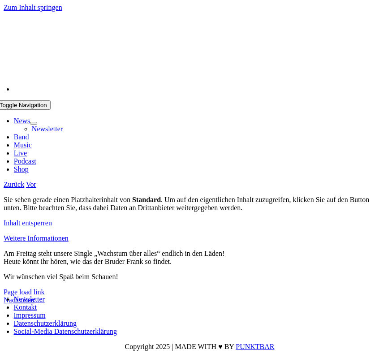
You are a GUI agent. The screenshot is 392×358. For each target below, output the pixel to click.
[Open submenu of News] (33, 123)
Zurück (14, 184)
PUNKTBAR (255, 346)
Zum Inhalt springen (33, 7)
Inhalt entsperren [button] (28, 223)
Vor (31, 184)
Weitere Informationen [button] (36, 238)
